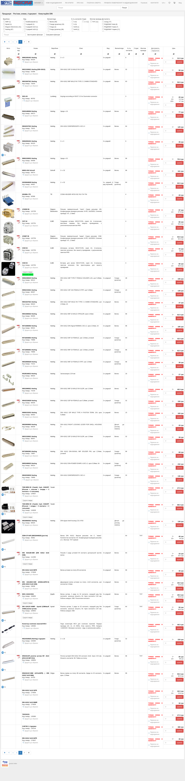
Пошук (124, 8)
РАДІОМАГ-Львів (110, 27)
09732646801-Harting (29, 338)
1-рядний (29, 24)
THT (94, 22)
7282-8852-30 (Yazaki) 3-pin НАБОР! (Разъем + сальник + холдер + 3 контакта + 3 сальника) (35, 489)
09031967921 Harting (29, 81)
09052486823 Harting (29, 463)
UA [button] (163, 3)
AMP (7, 22)
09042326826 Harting (29, 400)
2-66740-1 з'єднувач (29, 726)
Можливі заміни (28, 274)
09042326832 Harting (29, 475)
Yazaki (52, 487)
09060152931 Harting (29, 412)
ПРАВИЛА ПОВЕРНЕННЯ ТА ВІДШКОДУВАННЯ (120, 3)
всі (155, 51)
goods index (13, 763)
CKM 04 (25, 248)
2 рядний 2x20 (31, 29)
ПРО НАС (80, 3)
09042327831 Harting (29, 126)
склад (106, 22)
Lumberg (53, 96)
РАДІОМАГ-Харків (111, 29)
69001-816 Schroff (28, 170)
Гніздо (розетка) (56, 29)
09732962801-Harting (29, 451)
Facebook (144, 3)
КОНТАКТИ (154, 3)
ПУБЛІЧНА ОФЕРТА (94, 3)
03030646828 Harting (29, 182)
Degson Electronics (12, 27)
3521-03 (25, 96)
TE (51, 194)
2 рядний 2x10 (31, 27)
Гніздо (52, 27)
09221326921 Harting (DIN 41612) (33, 69)
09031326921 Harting (29, 436)
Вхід (180, 3)
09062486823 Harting (29, 278)
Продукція (6, 14)
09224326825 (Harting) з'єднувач (33, 639)
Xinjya (52, 673)
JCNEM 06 (25, 209)
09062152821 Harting (29, 290)
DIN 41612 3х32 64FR (29, 738)
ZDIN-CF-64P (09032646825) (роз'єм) (35, 535)
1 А (85, 22)
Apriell (8, 24)
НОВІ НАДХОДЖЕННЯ (54, 3)
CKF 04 (24, 221)
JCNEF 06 (25, 236)
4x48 (75, 27)
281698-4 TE (26, 194)
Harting (8, 29)
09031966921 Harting (29, 388)
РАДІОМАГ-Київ (109, 24)
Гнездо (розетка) (56, 24)
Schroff (52, 170)
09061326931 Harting (29, 158)
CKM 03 (25, 263)
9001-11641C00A (28, 594)
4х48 (75, 29)
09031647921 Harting (29, 302)
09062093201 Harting (29, 141)
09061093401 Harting (29, 57)
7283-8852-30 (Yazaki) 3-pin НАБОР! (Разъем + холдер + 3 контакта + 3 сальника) (35, 506)
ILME (52, 221)
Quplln (52, 594)
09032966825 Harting (29, 362)
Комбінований (31, 22)
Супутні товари (27, 272)
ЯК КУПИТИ (69, 3)
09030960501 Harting (29, 521)
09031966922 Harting (29, 314)
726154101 (25, 714)
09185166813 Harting (29, 373)
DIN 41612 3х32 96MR (29, 702)
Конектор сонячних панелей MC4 (34, 624)
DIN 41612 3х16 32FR (29, 690)
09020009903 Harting (29, 424)
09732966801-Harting (29, 350)
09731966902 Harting (29, 326)
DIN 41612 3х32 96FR (29, 570)
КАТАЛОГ (38, 3)
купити (179, 62)
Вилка (52, 22)
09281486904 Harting (29, 111)
